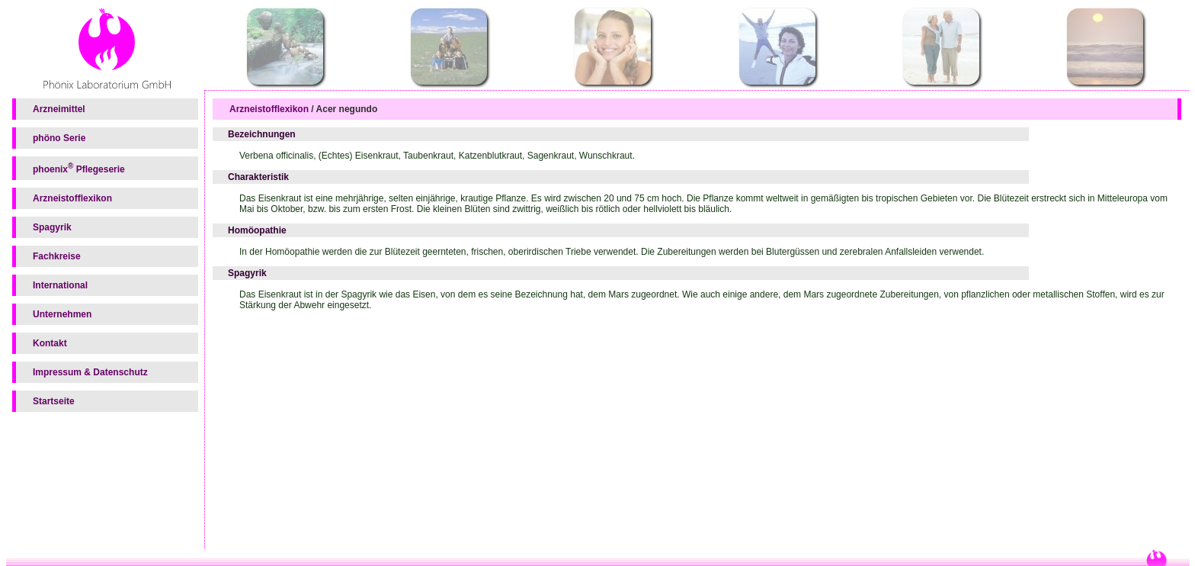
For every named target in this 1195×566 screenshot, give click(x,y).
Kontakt (50, 343)
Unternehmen (62, 314)
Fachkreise (57, 256)
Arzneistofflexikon (72, 198)
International (60, 285)
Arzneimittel (59, 109)
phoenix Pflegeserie (79, 168)
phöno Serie (59, 138)
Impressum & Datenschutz (90, 372)
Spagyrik (52, 227)
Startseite (54, 401)
